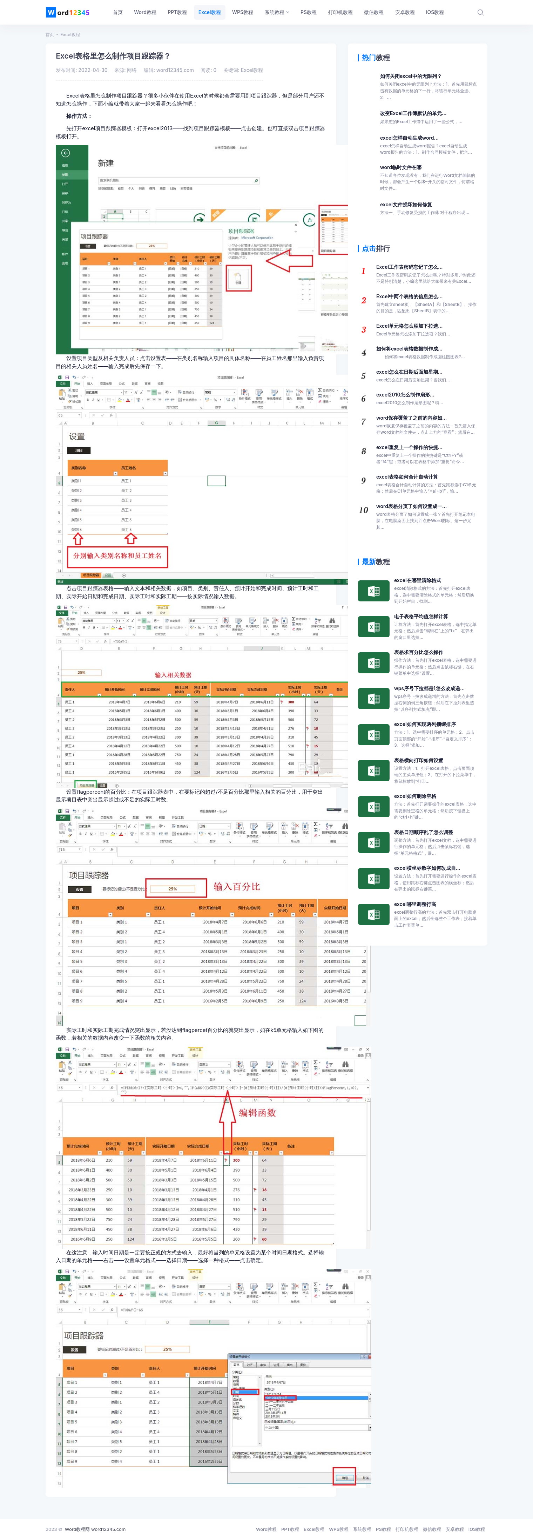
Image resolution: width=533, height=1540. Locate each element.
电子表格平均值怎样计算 (435, 627)
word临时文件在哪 (428, 178)
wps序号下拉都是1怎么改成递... (435, 699)
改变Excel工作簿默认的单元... (421, 117)
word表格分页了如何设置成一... (426, 517)
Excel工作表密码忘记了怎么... (426, 274)
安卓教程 (455, 1529)
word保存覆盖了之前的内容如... (426, 425)
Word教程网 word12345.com (95, 1529)
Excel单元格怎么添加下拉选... (413, 330)
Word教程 (266, 1529)
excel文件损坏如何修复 (425, 208)
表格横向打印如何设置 (435, 771)
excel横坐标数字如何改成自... (435, 879)
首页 (50, 34)
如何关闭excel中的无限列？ (428, 87)
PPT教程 (290, 1529)
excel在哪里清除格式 (435, 591)
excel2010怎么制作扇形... (409, 399)
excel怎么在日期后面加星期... (413, 376)
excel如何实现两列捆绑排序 (435, 735)
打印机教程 (407, 1529)
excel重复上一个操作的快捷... (426, 454)
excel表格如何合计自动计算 (426, 484)
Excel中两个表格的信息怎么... (426, 303)
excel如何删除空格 (435, 807)
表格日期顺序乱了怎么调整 (435, 843)
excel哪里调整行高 (435, 915)
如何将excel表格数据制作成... (420, 353)
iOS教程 (476, 1529)
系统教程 (362, 1529)
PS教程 (383, 1529)
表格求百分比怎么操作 (435, 663)
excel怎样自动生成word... (428, 145)
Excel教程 (70, 34)
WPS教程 (339, 1529)
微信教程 (432, 1529)
